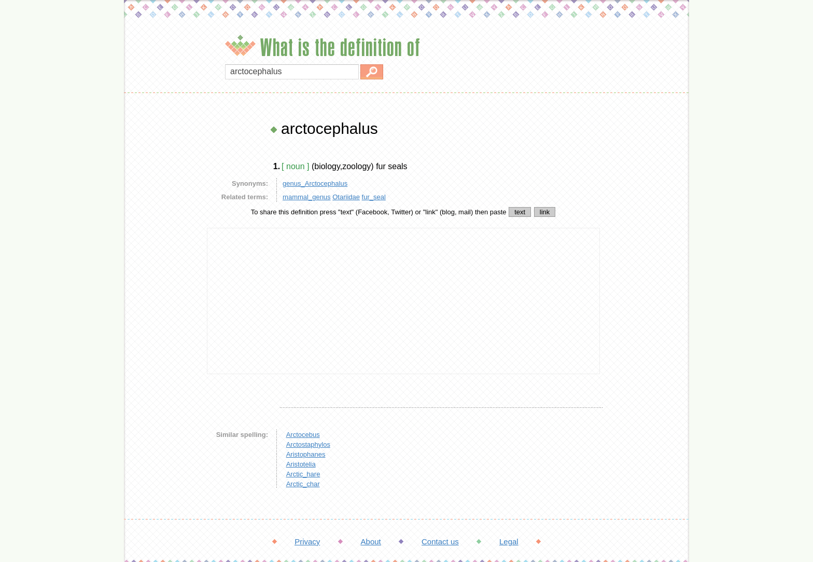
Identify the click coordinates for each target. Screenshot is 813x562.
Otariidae (346, 197)
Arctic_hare (303, 474)
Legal (508, 541)
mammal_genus (307, 197)
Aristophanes (306, 454)
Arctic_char (303, 484)
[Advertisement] (163, 275)
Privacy (307, 541)
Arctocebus (303, 434)
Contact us (440, 541)
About (371, 541)
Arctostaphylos (308, 444)
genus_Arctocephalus (315, 183)
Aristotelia (301, 464)
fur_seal (374, 197)
